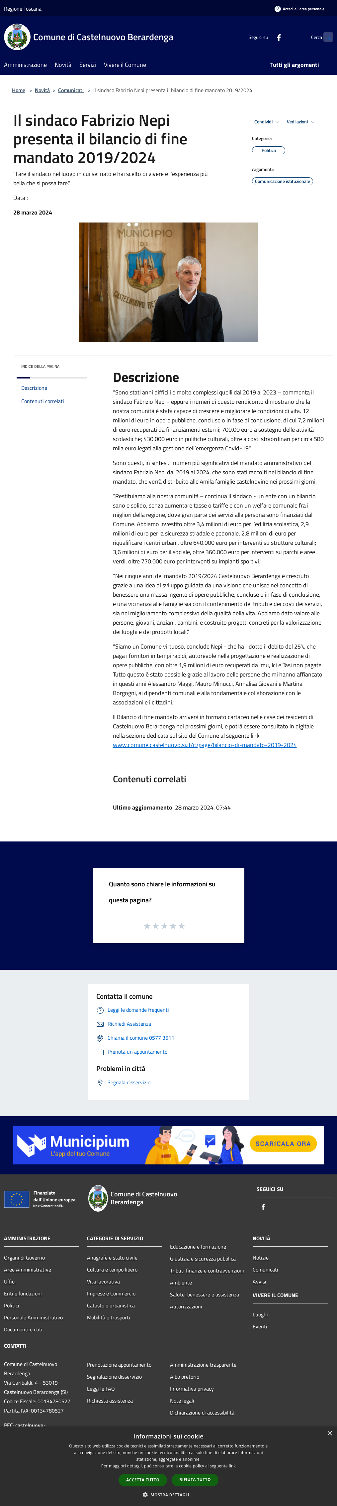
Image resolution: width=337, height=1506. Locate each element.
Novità (42, 90)
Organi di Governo (24, 1258)
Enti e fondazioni (23, 1293)
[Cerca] (325, 37)
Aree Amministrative (27, 1270)
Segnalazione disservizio (114, 1377)
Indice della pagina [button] (40, 366)
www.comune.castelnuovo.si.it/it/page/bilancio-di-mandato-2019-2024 (205, 744)
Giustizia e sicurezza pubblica (203, 1259)
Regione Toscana (23, 9)
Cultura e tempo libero (112, 1270)
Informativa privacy (192, 1389)
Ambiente (181, 1282)
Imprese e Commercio (111, 1293)
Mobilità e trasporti (108, 1317)
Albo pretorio (184, 1377)
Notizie (261, 1258)
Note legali (182, 1401)
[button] (169, 1494)
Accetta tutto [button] (142, 1480)
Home (18, 90)
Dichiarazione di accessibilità (202, 1413)
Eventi (260, 1326)
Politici (11, 1305)
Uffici (10, 1281)
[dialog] (168, 1466)
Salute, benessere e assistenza (204, 1294)
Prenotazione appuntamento (119, 1365)
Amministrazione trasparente (203, 1365)
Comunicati (71, 90)
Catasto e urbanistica (111, 1305)
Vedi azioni (302, 122)
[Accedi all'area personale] (299, 9)
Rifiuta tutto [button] (195, 1479)
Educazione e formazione (198, 1247)
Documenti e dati (23, 1329)
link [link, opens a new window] (232, 1466)
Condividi (268, 122)
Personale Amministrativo (33, 1317)
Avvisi (259, 1281)
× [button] (329, 1433)
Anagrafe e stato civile (112, 1258)
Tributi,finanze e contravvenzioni (207, 1271)
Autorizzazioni (186, 1306)
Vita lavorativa (103, 1281)
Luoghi (260, 1314)
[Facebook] (266, 36)
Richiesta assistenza (110, 1401)
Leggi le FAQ (101, 1389)
